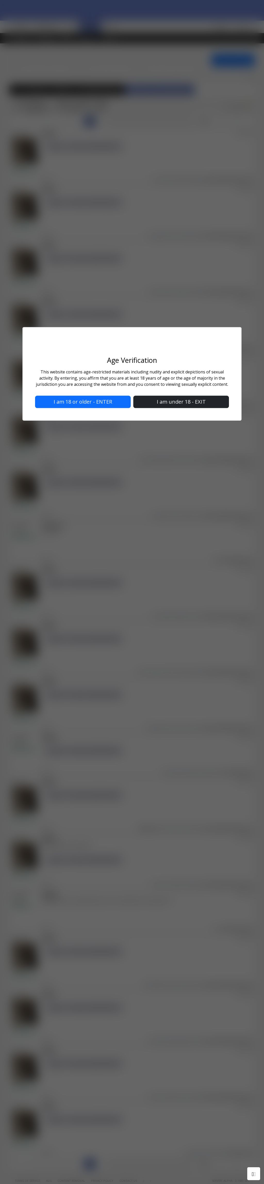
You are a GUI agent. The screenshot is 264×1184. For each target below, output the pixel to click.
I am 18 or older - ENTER (83, 401)
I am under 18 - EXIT (181, 401)
